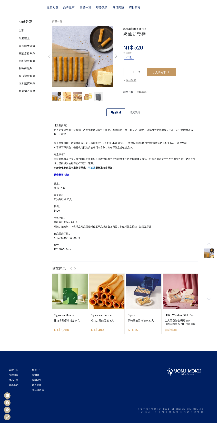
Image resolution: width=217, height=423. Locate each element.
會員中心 (37, 369)
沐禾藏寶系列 (27, 83)
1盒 (130, 57)
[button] (116, 56)
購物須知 (129, 80)
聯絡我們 (13, 385)
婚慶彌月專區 (27, 91)
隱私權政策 (38, 390)
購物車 (35, 374)
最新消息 (13, 369)
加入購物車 (162, 72)
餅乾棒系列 (26, 68)
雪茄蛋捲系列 (27, 53)
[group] (209, 253)
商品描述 (116, 112)
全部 (21, 30)
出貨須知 (135, 112)
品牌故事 (13, 374)
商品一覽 (57, 21)
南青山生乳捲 (27, 46)
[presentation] (71, 269)
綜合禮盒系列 (27, 76)
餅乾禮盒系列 (27, 61)
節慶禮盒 (24, 38)
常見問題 (37, 385)
